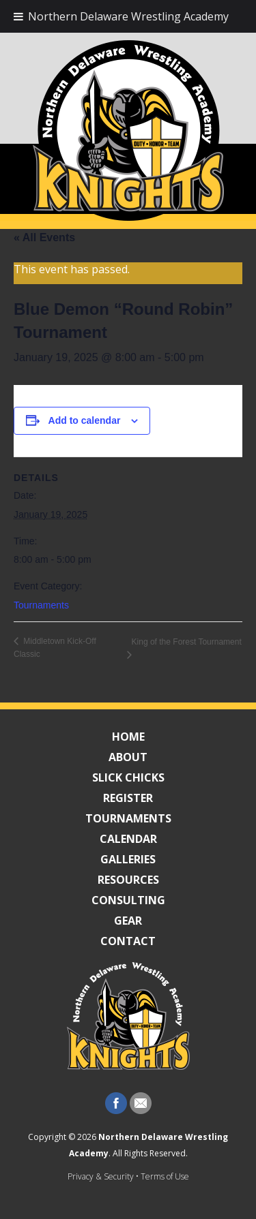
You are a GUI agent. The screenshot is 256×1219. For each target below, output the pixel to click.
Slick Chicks (128, 777)
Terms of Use (165, 1176)
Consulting (128, 900)
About (128, 757)
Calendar (128, 838)
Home (128, 736)
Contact (128, 940)
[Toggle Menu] (18, 16)
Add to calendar (84, 420)
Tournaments (41, 605)
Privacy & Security (101, 1176)
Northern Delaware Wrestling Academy (128, 16)
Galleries (128, 859)
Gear (128, 920)
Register (128, 797)
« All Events (44, 237)
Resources (128, 879)
